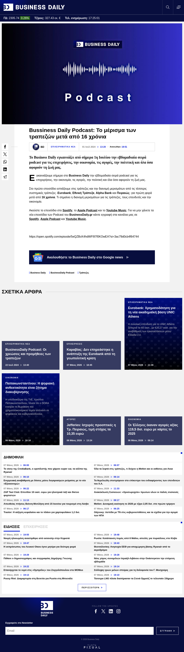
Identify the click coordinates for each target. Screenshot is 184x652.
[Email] (79, 631)
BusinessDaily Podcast (62, 273)
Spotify (67, 210)
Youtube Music (116, 210)
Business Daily (38, 273)
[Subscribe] (166, 631)
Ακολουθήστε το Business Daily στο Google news (80, 257)
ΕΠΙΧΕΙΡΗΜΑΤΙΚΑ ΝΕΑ (63, 147)
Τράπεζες (84, 273)
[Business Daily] (47, 608)
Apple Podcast (87, 210)
